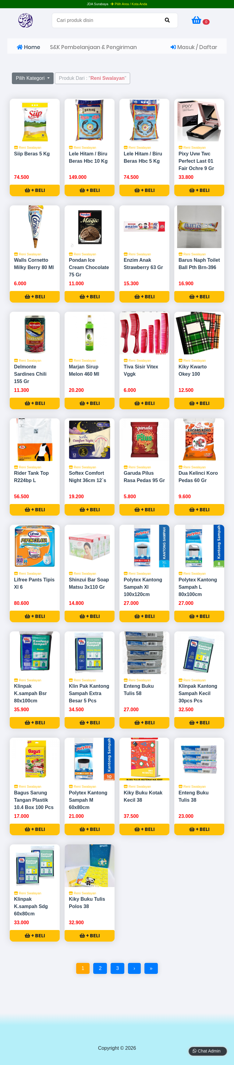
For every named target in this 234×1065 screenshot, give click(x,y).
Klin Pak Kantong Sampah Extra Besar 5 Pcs (89, 693)
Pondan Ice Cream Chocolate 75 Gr (89, 267)
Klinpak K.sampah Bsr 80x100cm (30, 693)
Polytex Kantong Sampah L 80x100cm (198, 587)
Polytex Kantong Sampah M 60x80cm (88, 800)
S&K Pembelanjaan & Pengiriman (93, 47)
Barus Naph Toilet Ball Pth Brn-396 (199, 263)
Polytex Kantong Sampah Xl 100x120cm (143, 587)
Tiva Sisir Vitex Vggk (141, 370)
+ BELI (35, 190)
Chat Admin (204, 1051)
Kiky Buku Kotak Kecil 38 (143, 796)
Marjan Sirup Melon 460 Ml (84, 370)
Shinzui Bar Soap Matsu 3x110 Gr (89, 583)
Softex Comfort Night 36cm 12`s (87, 476)
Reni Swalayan (27, 147)
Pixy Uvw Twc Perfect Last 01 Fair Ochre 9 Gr (196, 161)
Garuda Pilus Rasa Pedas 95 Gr (144, 476)
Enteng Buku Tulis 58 (139, 689)
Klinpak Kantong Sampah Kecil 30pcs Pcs (198, 693)
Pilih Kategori (31, 78)
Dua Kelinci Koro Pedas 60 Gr (198, 476)
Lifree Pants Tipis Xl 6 (34, 583)
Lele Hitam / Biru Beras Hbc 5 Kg (143, 157)
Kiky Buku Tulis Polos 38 (87, 902)
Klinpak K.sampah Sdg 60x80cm (31, 906)
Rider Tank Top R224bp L (31, 476)
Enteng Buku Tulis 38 (194, 796)
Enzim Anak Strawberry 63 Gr (143, 263)
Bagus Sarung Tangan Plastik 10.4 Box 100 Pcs (34, 800)
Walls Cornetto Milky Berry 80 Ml (34, 263)
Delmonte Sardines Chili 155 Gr (30, 374)
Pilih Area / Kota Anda (129, 4)
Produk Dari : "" (92, 78)
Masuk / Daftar (194, 47)
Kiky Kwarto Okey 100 (193, 370)
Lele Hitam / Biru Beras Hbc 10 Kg (88, 157)
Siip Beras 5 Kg (32, 153)
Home (28, 47)
